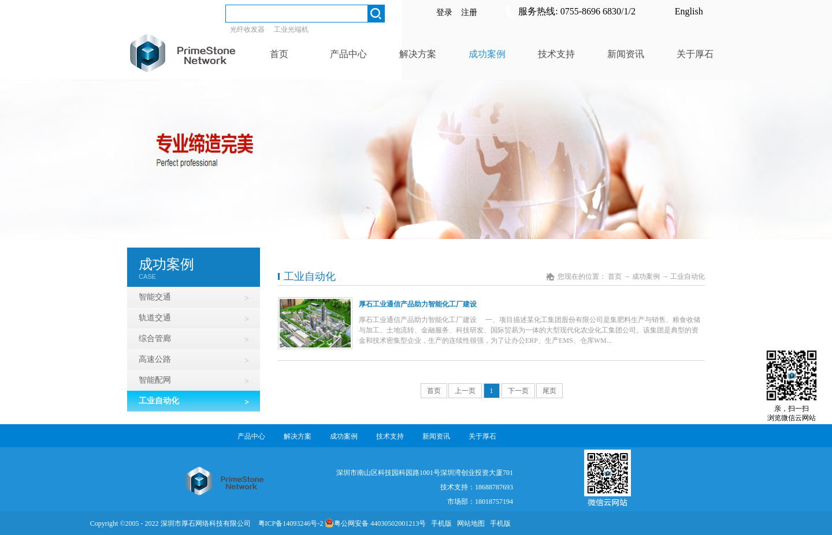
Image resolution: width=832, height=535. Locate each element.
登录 (444, 12)
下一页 (518, 391)
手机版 (440, 523)
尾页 (549, 391)
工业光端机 (291, 29)
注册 (469, 12)
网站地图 (469, 523)
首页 (434, 391)
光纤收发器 (247, 29)
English (689, 11)
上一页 (465, 391)
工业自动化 (687, 276)
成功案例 (646, 276)
